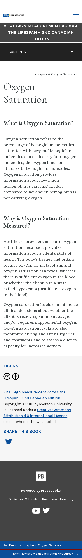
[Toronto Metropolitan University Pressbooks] (14, 15)
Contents (41, 52)
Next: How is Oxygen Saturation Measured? (45, 554)
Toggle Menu (76, 15)
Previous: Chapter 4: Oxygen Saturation (34, 545)
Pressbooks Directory (57, 499)
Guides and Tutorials (23, 499)
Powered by (41, 490)
